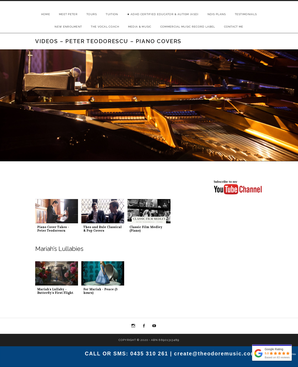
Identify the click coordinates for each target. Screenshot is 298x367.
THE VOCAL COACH (105, 26)
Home (45, 14)
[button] (57, 218)
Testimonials (246, 14)
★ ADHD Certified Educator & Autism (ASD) (163, 14)
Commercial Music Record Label (187, 26)
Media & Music (139, 26)
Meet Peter (68, 14)
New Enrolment (68, 26)
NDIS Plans (217, 14)
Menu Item (133, 327)
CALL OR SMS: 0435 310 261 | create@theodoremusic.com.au (175, 353)
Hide (294, 354)
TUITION (112, 14)
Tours (92, 14)
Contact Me (233, 26)
